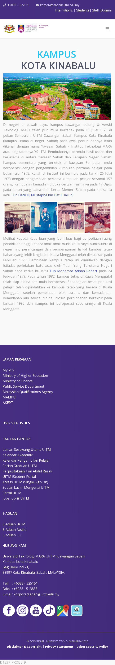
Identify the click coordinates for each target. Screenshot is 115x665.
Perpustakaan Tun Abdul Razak (27, 471)
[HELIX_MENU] (107, 28)
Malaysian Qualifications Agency (28, 391)
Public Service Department (23, 386)
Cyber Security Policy (92, 647)
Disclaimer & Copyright (24, 647)
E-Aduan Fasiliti (14, 529)
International (64, 10)
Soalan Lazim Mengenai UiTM (26, 487)
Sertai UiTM (12, 493)
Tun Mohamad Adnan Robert (73, 271)
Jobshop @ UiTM (16, 498)
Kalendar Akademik (18, 455)
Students (83, 10)
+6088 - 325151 (18, 5)
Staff (96, 10)
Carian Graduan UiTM (20, 465)
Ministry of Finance (18, 381)
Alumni (106, 10)
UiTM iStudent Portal (19, 476)
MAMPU (9, 397)
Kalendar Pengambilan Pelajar (26, 460)
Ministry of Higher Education (25, 375)
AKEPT (8, 402)
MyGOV (8, 370)
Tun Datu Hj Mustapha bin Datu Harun (41, 195)
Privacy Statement (59, 647)
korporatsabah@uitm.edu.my (59, 5)
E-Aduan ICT (12, 535)
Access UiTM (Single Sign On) (25, 482)
